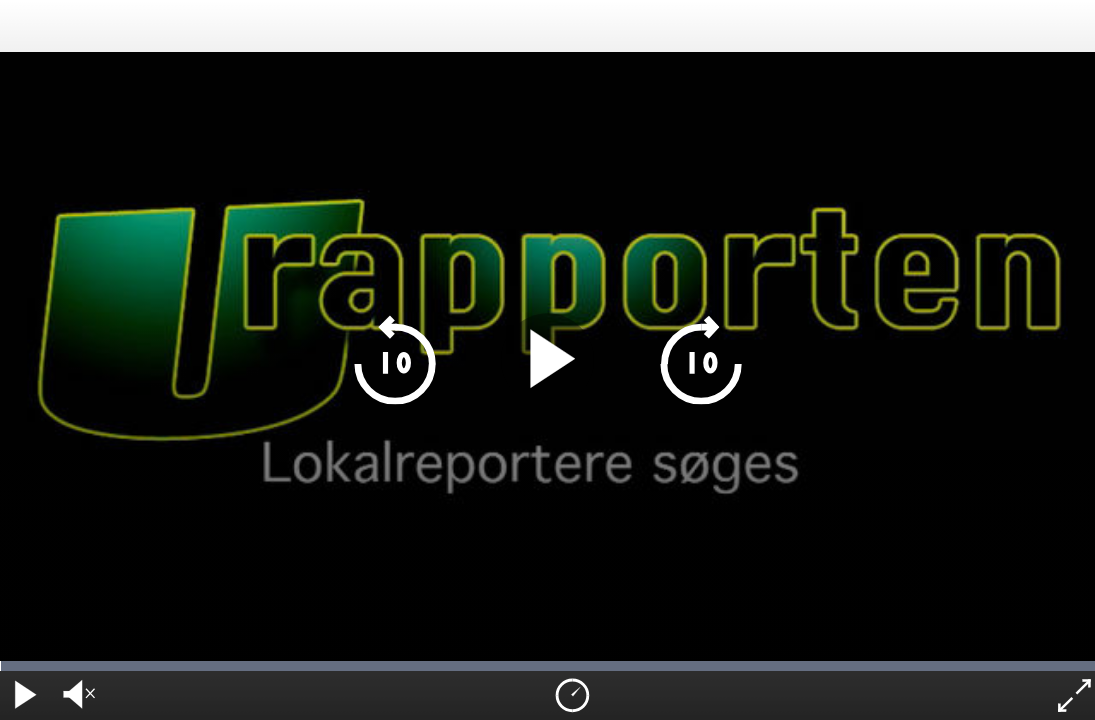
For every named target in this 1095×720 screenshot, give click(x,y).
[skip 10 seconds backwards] (394, 359)
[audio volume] (75, 695)
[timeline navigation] (547, 666)
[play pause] (547, 359)
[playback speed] (571, 695)
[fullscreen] (1071, 695)
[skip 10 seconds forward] (700, 359)
